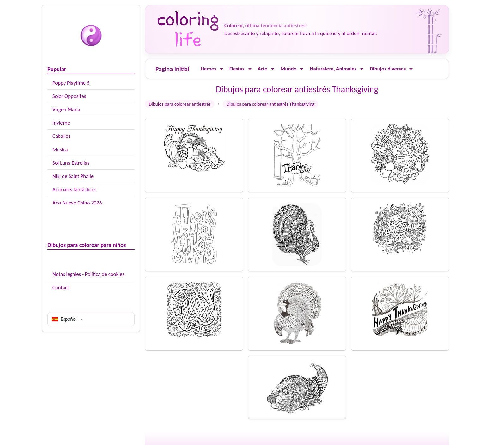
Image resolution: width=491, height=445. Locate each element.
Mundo (289, 68)
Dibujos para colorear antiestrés (180, 104)
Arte (262, 68)
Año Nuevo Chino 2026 (77, 202)
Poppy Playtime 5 (70, 83)
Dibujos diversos (388, 68)
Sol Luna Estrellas (70, 163)
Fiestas (236, 68)
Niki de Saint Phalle (73, 176)
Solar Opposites (69, 96)
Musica (60, 149)
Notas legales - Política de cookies (88, 274)
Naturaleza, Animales (333, 68)
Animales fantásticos (74, 189)
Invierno (61, 122)
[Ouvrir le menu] (221, 69)
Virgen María (66, 109)
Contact (60, 287)
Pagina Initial (172, 69)
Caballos (61, 136)
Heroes (208, 68)
